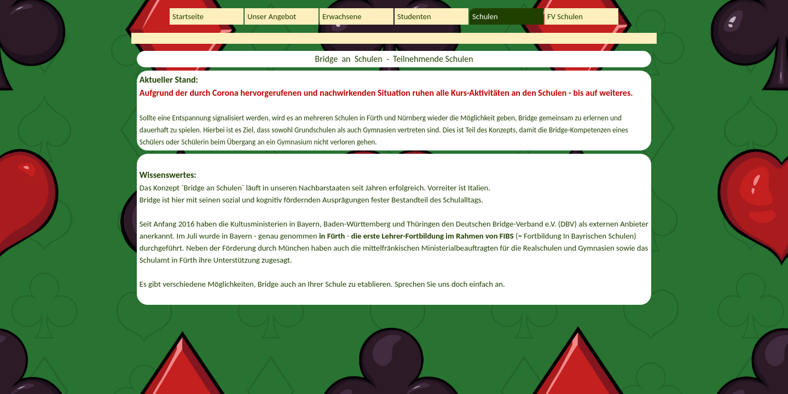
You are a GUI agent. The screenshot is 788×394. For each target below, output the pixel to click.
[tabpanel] (394, 59)
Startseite (188, 16)
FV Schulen (565, 16)
